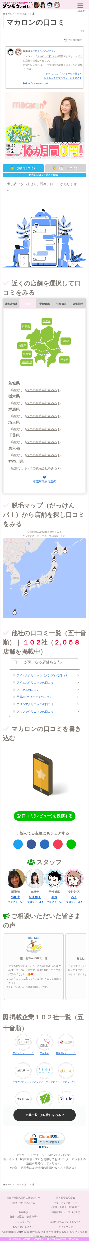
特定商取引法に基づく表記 (66, 1212)
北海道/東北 (11, 304)
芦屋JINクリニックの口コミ (34, 697)
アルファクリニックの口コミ (35, 711)
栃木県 (47, 321)
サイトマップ (66, 1227)
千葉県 (64, 359)
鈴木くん (37, 51)
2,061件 (27, 1238)
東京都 (27, 353)
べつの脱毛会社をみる (41, 390)
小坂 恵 (15, 897)
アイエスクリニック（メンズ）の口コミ (42, 675)
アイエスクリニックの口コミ (35, 682)
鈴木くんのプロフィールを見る (63, 73)
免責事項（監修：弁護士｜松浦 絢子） (23, 1214)
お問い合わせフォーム (23, 1203)
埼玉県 (22, 345)
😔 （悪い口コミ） (65, 168)
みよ (74, 897)
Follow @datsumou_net (35, 83)
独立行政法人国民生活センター (23, 1197)
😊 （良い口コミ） (23, 168)
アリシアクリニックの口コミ (35, 704)
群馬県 (26, 326)
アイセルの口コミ (28, 690)
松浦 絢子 (35, 897)
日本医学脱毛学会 (65, 1197)
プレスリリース (23, 1221)
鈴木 (54, 897)
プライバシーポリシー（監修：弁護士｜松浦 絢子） (66, 1205)
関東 (27, 304)
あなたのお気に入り (23, 1227)
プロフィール (15, 902)
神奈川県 (27, 362)
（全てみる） (73, 1238)
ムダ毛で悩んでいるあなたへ (65, 1221)
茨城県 (66, 340)
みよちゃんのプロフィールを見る (62, 78)
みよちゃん (50, 51)
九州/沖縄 (78, 304)
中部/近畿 (44, 304)
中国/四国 (61, 304)
